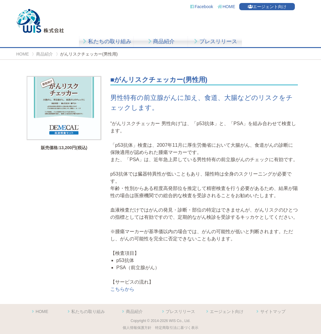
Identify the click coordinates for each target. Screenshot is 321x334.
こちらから (122, 289)
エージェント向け (267, 6)
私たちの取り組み (106, 41)
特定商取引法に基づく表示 (176, 328)
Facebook (201, 6)
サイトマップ (270, 311)
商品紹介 (160, 41)
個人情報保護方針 (137, 328)
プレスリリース (214, 41)
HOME (226, 6)
